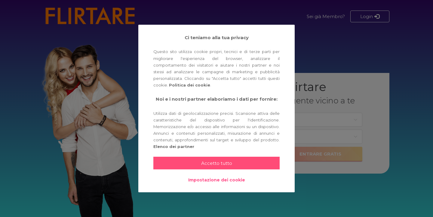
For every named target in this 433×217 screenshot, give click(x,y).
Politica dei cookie (189, 85)
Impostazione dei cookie (216, 180)
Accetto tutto (216, 163)
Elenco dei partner (173, 146)
